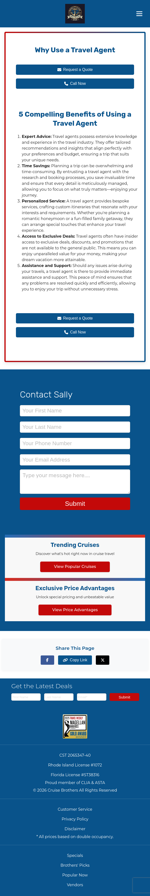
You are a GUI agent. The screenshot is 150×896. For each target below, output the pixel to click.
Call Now (75, 83)
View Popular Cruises (75, 566)
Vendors (75, 885)
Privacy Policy (75, 819)
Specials (75, 855)
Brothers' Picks (75, 865)
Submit (75, 503)
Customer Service (75, 809)
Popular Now (75, 875)
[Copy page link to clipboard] (75, 659)
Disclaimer (74, 829)
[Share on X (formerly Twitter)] (102, 659)
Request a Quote (75, 69)
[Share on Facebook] (47, 659)
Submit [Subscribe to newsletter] (124, 697)
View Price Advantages (75, 610)
